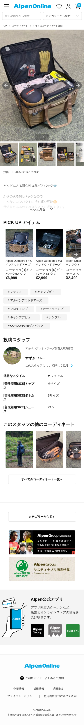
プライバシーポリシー (21, 696)
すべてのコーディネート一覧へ (42, 479)
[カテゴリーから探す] (62, 16)
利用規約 (58, 688)
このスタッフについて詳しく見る (47, 365)
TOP (4, 25)
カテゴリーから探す (42, 516)
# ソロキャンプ (18, 308)
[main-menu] (6, 6)
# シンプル (53, 317)
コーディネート (20, 25)
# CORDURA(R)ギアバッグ (25, 325)
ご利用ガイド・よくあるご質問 (44, 678)
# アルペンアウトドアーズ (25, 300)
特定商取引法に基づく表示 (60, 696)
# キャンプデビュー (20, 317)
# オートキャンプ (52, 308)
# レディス (15, 292)
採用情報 (38, 688)
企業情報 (18, 688)
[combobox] (21, 16)
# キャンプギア (45, 292)
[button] (78, 85)
